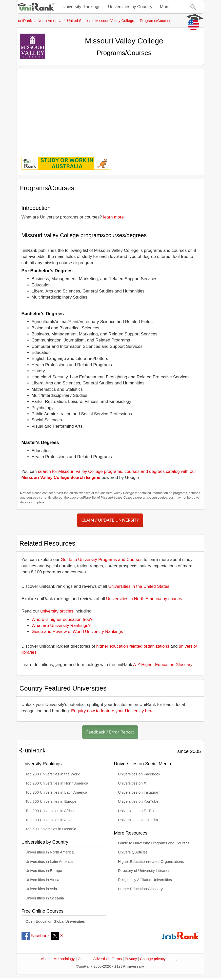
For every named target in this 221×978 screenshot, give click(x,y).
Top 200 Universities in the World (53, 774)
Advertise (101, 959)
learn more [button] (113, 217)
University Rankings (82, 6)
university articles (56, 611)
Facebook (36, 935)
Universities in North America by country (144, 598)
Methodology (64, 959)
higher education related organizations (132, 646)
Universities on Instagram (139, 792)
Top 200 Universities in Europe (51, 801)
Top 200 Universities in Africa (50, 811)
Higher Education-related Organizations (151, 862)
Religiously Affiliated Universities (145, 880)
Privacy (131, 959)
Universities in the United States (138, 586)
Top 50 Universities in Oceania (51, 829)
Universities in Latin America (49, 862)
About (45, 959)
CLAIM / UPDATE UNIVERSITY (110, 520)
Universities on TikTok (136, 811)
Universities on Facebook (139, 774)
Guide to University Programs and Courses (102, 559)
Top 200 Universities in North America (57, 783)
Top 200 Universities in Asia (49, 820)
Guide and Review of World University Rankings (77, 631)
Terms (117, 959)
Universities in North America (50, 852)
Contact (84, 959)
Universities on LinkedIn (138, 820)
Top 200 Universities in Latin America (56, 792)
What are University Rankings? (61, 625)
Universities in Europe (44, 871)
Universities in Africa (42, 880)
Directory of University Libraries (144, 871)
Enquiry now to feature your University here (112, 710)
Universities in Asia (41, 889)
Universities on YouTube (138, 801)
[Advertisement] (110, 109)
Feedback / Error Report (110, 732)
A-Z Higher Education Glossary (162, 664)
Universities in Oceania (45, 898)
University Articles (133, 852)
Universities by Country (130, 6)
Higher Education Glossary (140, 889)
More (165, 6)
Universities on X (132, 783)
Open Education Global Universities (55, 921)
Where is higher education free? (62, 619)
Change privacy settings (159, 959)
